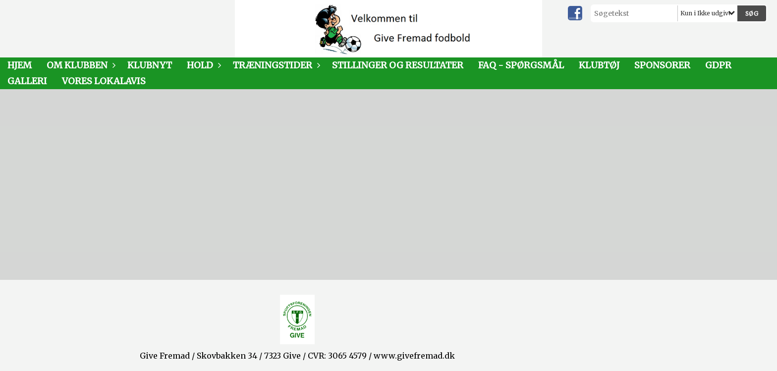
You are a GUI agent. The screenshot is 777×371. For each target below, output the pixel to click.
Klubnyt (149, 65)
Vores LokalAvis (104, 81)
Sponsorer (662, 65)
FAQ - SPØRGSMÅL (521, 65)
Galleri (27, 81)
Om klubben (79, 65)
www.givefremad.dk (414, 356)
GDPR (718, 65)
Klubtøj (599, 65)
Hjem (19, 65)
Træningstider (275, 65)
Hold (202, 65)
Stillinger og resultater (397, 65)
